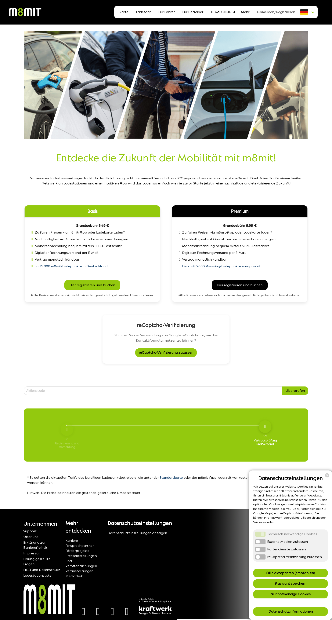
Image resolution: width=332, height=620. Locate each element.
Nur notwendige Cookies (290, 594)
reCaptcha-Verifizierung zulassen (166, 352)
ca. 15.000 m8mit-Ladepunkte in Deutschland (71, 266)
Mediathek (74, 576)
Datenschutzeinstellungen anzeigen (137, 533)
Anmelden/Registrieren (276, 12)
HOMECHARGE (223, 12)
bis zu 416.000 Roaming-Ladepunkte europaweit (221, 266)
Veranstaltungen (79, 571)
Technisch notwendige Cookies (292, 534)
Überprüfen (295, 390)
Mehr (245, 12)
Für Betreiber (192, 12)
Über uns (30, 537)
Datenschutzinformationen (290, 611)
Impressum (32, 553)
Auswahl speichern (290, 583)
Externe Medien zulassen (287, 541)
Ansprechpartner (79, 545)
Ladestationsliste (37, 575)
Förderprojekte (77, 551)
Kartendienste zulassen (286, 549)
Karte (123, 12)
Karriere (71, 540)
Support (30, 531)
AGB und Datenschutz (41, 570)
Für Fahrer (166, 12)
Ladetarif (143, 12)
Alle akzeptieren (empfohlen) (290, 573)
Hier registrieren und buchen (92, 285)
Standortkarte (171, 477)
